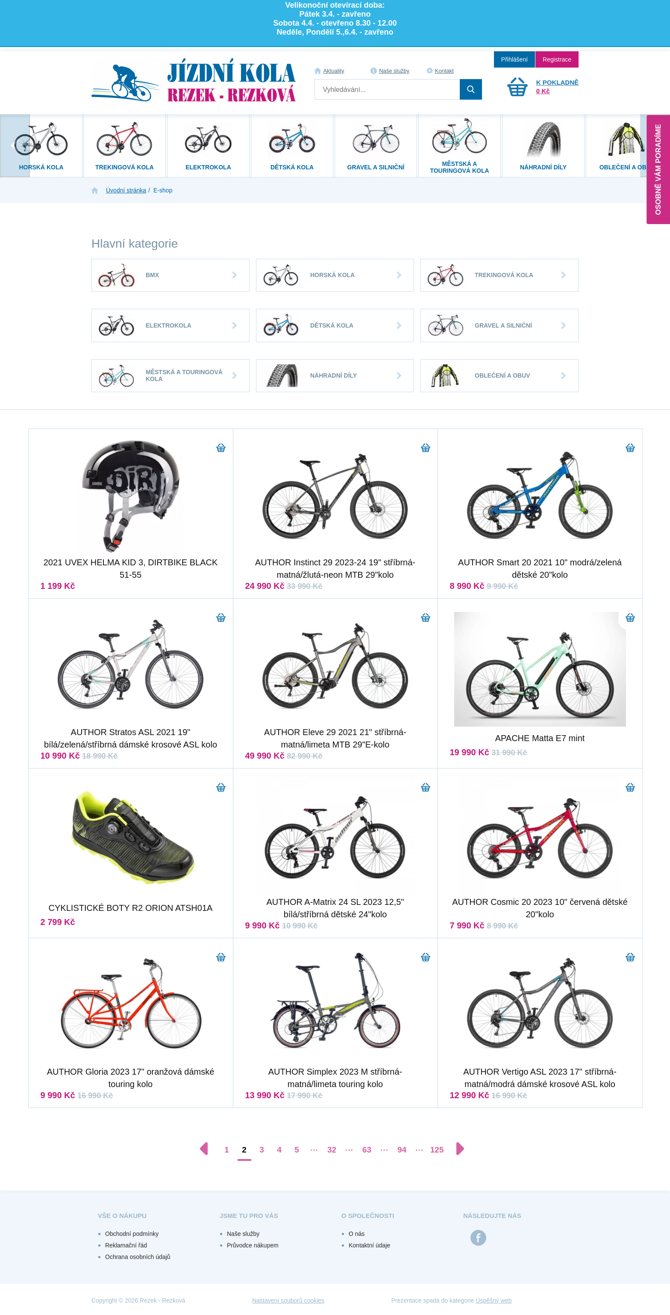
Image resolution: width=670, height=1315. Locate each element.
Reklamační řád (126, 1245)
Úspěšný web (493, 1300)
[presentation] (15, 145)
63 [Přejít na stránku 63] (366, 1149)
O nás (356, 1233)
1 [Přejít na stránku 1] (226, 1149)
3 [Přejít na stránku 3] (261, 1149)
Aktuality (333, 71)
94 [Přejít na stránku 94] (401, 1149)
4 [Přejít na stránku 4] (279, 1149)
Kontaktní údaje (369, 1245)
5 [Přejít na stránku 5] (296, 1149)
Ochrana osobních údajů (137, 1256)
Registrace (557, 59)
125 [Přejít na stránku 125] (437, 1149)
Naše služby (394, 71)
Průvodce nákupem (253, 1245)
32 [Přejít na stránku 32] (331, 1149)
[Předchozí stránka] (208, 1148)
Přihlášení (514, 59)
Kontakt (444, 71)
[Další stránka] (456, 1148)
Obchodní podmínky (132, 1233)
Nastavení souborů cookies (288, 1300)
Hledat (471, 89)
